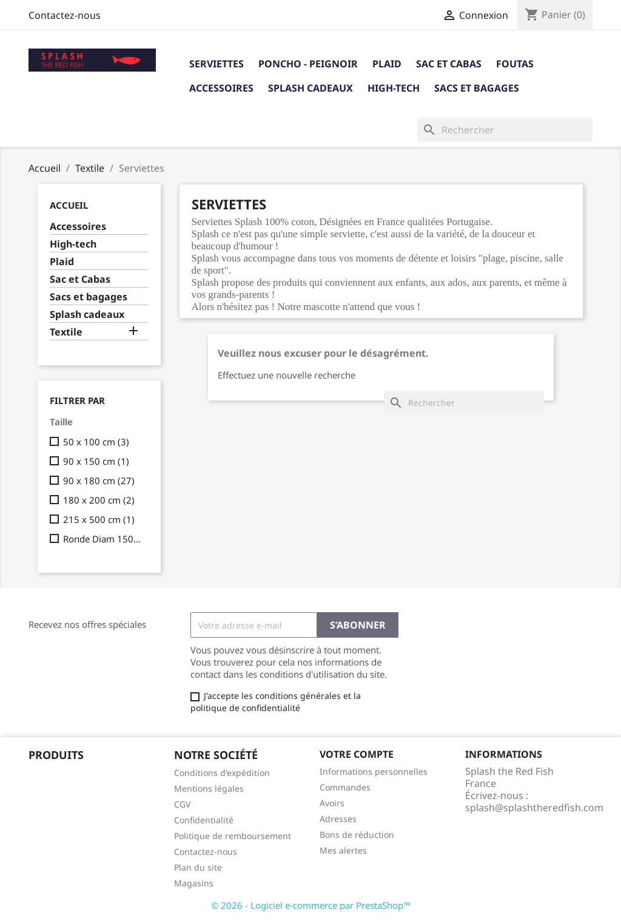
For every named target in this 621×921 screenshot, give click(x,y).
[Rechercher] (504, 130)
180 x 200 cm (99, 500)
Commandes (345, 787)
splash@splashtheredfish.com (534, 807)
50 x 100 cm (96, 442)
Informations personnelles (374, 771)
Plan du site (198, 867)
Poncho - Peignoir (308, 63)
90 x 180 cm (99, 480)
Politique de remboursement (232, 836)
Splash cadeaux (310, 88)
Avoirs (332, 803)
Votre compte (357, 754)
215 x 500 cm (99, 519)
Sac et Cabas (449, 63)
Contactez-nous (65, 15)
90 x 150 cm (96, 461)
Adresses (338, 819)
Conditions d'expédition (222, 772)
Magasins (193, 883)
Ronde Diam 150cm (103, 539)
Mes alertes (343, 850)
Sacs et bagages (476, 88)
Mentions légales (209, 788)
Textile (66, 332)
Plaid (386, 63)
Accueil (69, 205)
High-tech (394, 88)
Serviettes (216, 63)
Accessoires (221, 88)
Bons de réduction (357, 834)
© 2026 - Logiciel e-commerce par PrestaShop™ (311, 905)
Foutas (515, 63)
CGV (182, 804)
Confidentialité (203, 820)
